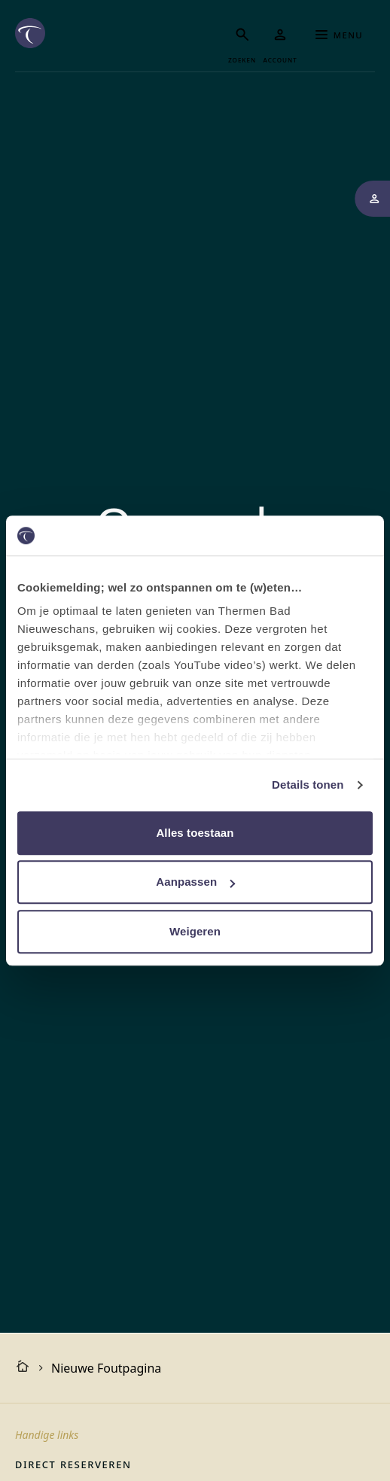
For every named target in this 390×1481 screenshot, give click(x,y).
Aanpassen (195, 881)
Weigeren (195, 931)
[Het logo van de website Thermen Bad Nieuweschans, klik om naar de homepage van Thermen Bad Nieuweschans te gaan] (30, 33)
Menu (339, 34)
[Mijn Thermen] (280, 42)
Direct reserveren (73, 1463)
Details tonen (307, 784)
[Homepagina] (22, 1368)
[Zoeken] (242, 42)
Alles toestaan (194, 832)
